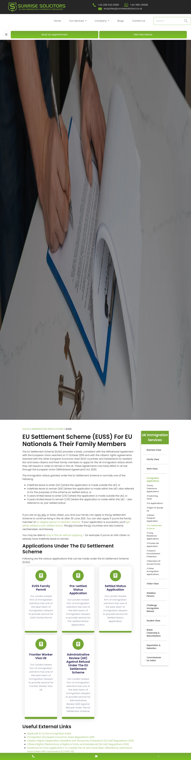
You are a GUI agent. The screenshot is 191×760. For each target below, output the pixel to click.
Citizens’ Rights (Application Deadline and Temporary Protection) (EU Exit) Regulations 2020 (80, 740)
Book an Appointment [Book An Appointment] (54, 34)
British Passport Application (152, 518)
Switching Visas (152, 497)
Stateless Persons (151, 594)
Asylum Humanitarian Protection (153, 553)
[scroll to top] (95, 747)
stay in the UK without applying (64, 535)
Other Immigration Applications (153, 571)
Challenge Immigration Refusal (153, 608)
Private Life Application (153, 545)
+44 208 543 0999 (108, 5)
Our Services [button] (77, 21)
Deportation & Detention (154, 647)
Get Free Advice (143, 34)
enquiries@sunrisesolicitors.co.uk (123, 8)
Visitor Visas (153, 583)
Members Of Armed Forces (153, 562)
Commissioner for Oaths (154, 659)
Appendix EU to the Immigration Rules (49, 733)
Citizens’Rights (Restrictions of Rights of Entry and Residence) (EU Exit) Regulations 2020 (78, 744)
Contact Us (138, 21)
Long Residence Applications (153, 536)
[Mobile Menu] (6, 34)
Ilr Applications (155, 503)
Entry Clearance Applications (153, 488)
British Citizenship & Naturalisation (154, 633)
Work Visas (152, 468)
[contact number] (33, 756)
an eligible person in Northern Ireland (58, 522)
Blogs (120, 21)
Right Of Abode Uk (155, 509)
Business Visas (154, 450)
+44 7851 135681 (139, 5)
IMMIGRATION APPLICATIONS (48, 429)
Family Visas (153, 459)
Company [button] (101, 21)
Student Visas (153, 620)
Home (57, 21)
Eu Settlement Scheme (154, 527)
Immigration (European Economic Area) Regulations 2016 (60, 737)
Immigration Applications (153, 480)
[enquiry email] (96, 756)
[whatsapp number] (158, 756)
